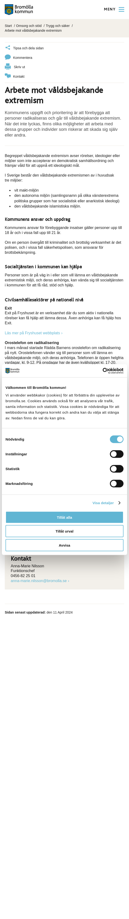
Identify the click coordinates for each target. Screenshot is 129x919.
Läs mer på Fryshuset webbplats (32, 333)
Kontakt (14, 76)
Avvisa (64, 545)
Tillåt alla (64, 517)
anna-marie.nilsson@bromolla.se (39, 581)
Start (8, 26)
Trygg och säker (58, 26)
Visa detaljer (103, 503)
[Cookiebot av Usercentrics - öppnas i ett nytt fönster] (103, 371)
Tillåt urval (65, 531)
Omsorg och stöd (29, 26)
